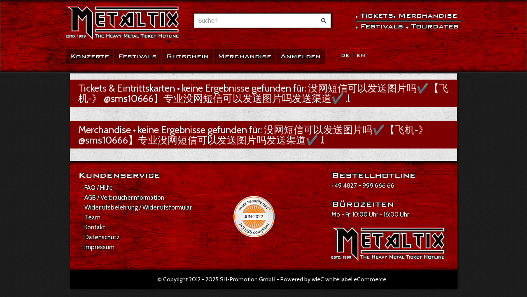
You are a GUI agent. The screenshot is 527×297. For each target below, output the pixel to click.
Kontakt (94, 227)
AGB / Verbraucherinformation (124, 197)
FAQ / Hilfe (98, 187)
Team (92, 217)
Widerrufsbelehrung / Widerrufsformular (137, 207)
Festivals (137, 56)
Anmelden (300, 56)
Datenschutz (102, 237)
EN (361, 55)
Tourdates (435, 26)
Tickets (376, 15)
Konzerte (89, 56)
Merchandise (244, 56)
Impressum (99, 247)
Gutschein (187, 56)
